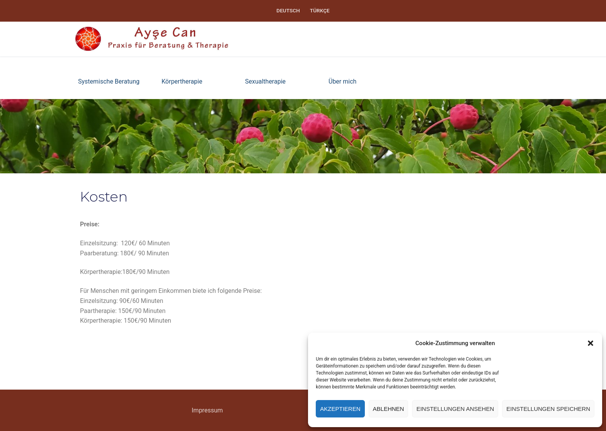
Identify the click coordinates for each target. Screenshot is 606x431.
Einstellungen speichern (548, 408)
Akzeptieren (340, 408)
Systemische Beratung (109, 81)
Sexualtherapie (265, 81)
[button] (590, 343)
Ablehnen (388, 408)
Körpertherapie (182, 81)
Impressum (207, 410)
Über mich (342, 81)
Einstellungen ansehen (455, 408)
